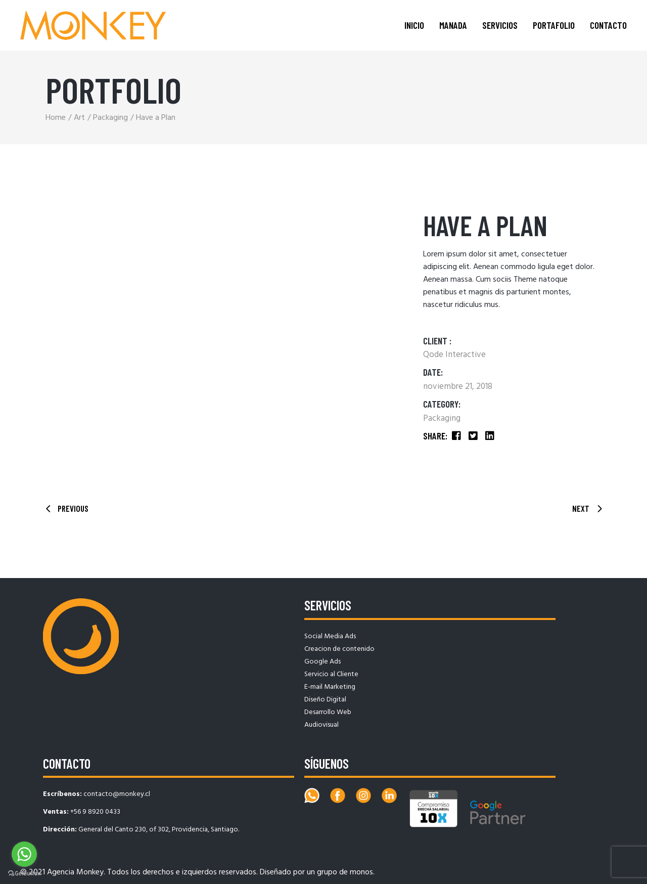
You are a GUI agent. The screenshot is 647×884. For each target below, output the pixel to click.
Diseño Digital (325, 699)
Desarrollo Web (327, 712)
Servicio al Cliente (331, 674)
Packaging (441, 418)
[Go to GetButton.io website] (24, 873)
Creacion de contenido (339, 649)
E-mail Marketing (329, 687)
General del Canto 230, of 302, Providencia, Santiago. (158, 829)
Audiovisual (321, 725)
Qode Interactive (454, 354)
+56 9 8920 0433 (95, 812)
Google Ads (322, 662)
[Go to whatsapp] (24, 854)
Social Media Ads (330, 636)
